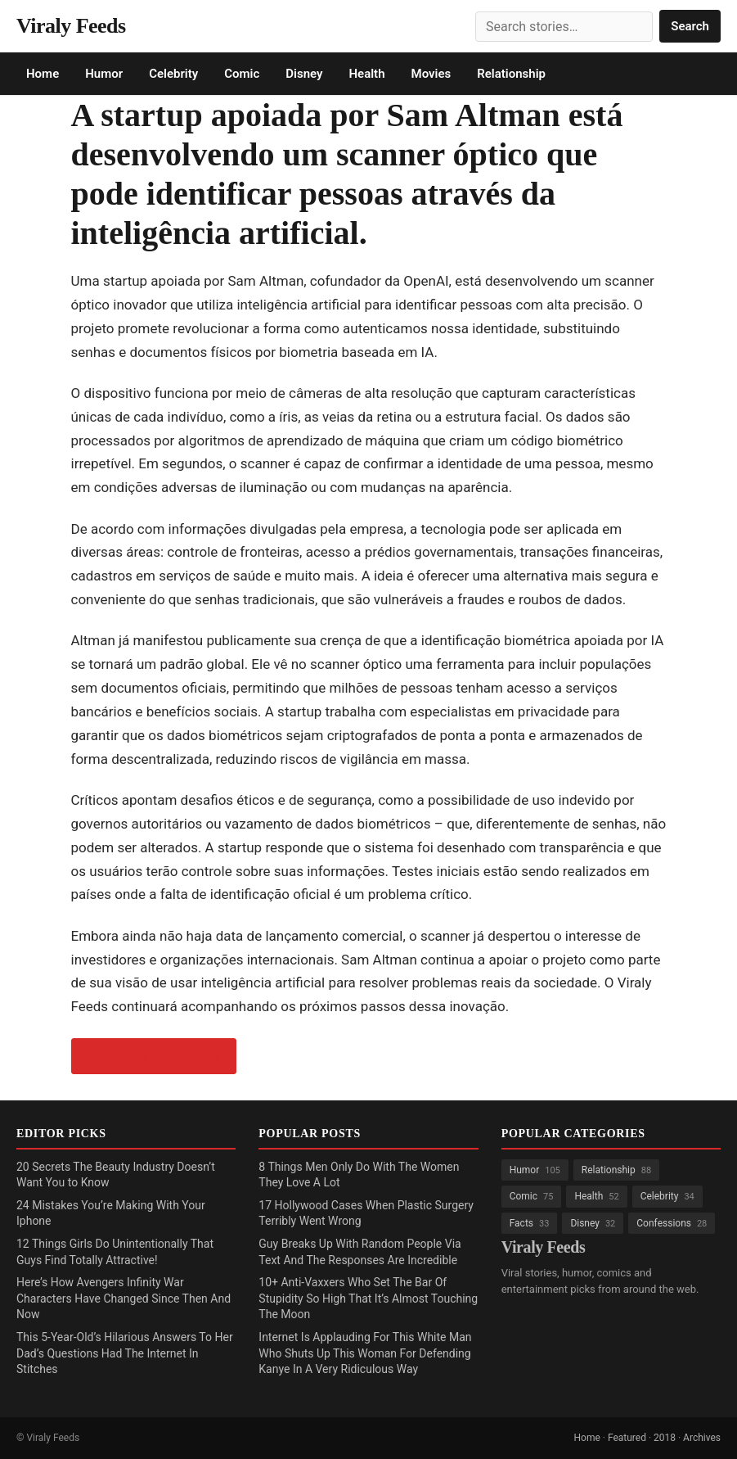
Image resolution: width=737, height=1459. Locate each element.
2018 (665, 1437)
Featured (627, 1437)
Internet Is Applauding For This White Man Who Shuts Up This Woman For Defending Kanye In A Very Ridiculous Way (364, 1352)
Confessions (671, 1223)
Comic (241, 73)
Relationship (511, 73)
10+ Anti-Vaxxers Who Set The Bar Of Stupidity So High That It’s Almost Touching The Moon (368, 1298)
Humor (104, 73)
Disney (303, 73)
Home (42, 73)
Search (690, 26)
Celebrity (173, 73)
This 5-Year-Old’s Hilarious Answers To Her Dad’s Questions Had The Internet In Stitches (124, 1352)
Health (366, 73)
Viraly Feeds (71, 26)
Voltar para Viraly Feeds (153, 1056)
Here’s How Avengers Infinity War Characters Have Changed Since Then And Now (123, 1298)
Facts (530, 1223)
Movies (431, 73)
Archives (702, 1437)
